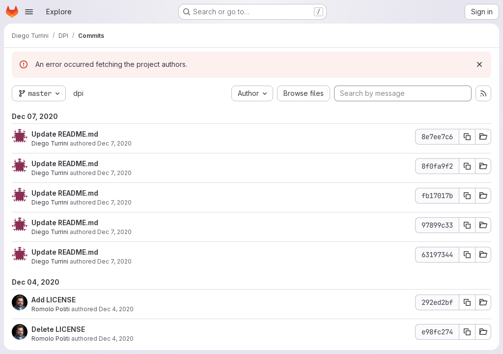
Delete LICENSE (58, 329)
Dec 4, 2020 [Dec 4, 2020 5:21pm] (116, 338)
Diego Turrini (49, 143)
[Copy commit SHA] (467, 137)
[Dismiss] (479, 64)
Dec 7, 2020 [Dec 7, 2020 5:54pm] (114, 143)
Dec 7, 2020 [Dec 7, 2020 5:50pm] (114, 202)
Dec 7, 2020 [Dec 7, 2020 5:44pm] (114, 232)
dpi (78, 93)
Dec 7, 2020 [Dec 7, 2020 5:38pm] (114, 261)
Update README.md (64, 134)
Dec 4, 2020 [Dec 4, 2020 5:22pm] (116, 309)
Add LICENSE (53, 299)
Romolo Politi (50, 309)
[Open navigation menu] (29, 12)
